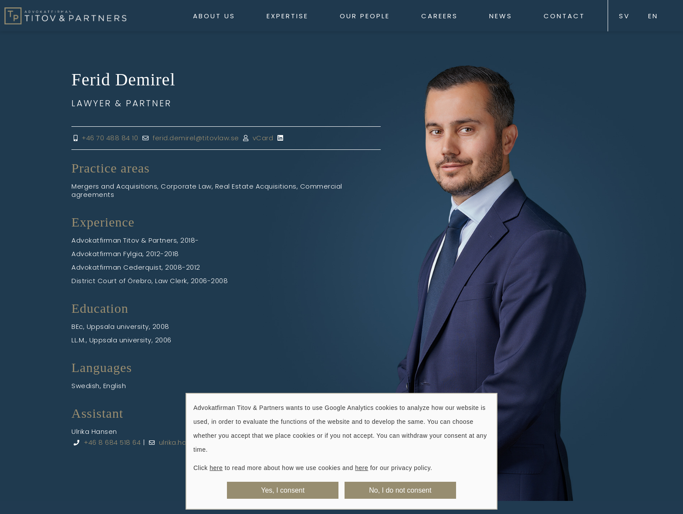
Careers (439, 15)
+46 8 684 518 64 (112, 442)
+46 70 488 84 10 (109, 137)
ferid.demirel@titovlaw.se (195, 137)
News (500, 15)
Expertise (287, 15)
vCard (263, 137)
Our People (365, 15)
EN (653, 15)
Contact (564, 15)
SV (624, 15)
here (216, 467)
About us (214, 15)
